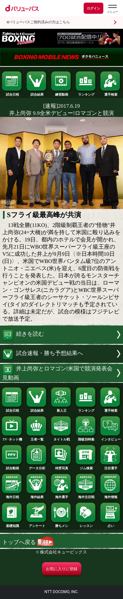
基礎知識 (12, 524)
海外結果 (37, 495)
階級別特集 (86, 438)
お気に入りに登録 (61, 569)
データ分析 (37, 466)
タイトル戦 (61, 438)
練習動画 (61, 93)
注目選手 (110, 466)
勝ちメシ (61, 524)
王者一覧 (37, 438)
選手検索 (110, 93)
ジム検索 (86, 466)
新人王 (61, 409)
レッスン (86, 524)
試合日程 (12, 93)
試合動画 (12, 466)
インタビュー (110, 438)
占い (110, 524)
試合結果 (37, 93)
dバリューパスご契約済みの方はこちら (38, 22)
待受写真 (61, 466)
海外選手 (61, 495)
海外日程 (12, 495)
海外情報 (110, 495)
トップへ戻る (27, 542)
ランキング (86, 93)
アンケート (37, 524)
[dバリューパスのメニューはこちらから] (112, 9)
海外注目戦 (86, 495)
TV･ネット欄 (12, 438)
